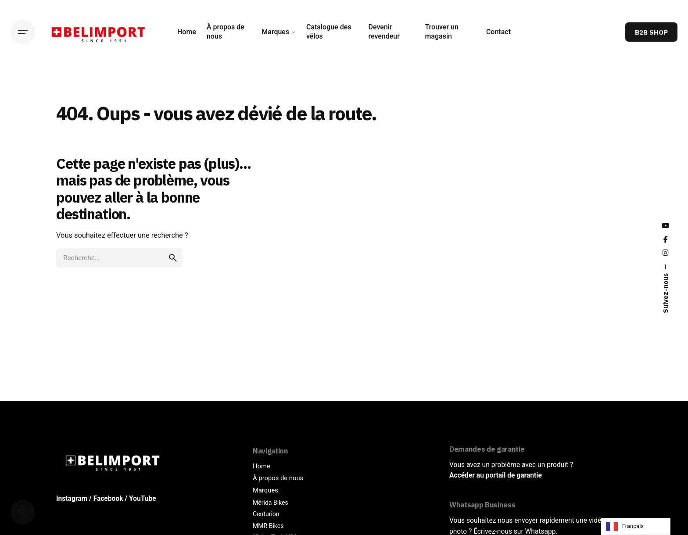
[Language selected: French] (635, 526)
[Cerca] (23, 512)
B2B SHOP (651, 32)
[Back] (23, 87)
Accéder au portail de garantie (495, 475)
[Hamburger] (23, 32)
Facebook (108, 499)
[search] (173, 301)
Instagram (71, 499)
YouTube (142, 499)
